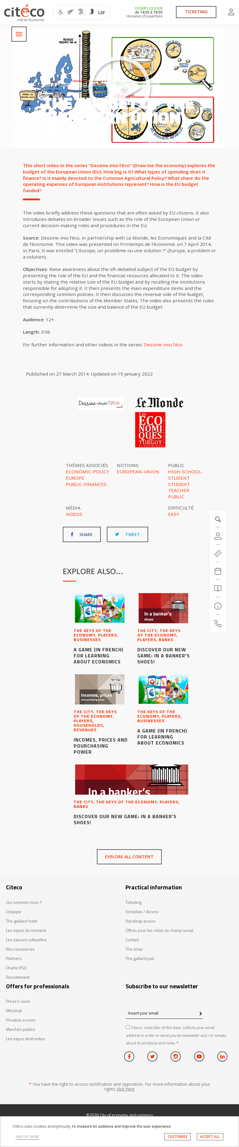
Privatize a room (20, 1020)
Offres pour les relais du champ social (159, 930)
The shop (134, 949)
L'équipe (13, 912)
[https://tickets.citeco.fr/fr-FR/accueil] (218, 553)
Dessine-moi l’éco (163, 345)
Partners (14, 958)
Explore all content (129, 856)
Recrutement (18, 977)
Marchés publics (20, 1029)
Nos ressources (20, 949)
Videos (74, 514)
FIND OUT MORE (27, 1137)
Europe (151, 84)
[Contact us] (218, 623)
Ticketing (134, 902)
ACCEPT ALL (210, 1136)
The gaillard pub (140, 958)
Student (179, 484)
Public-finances (86, 484)
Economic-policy (87, 472)
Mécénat (14, 1011)
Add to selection (164, 141)
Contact (132, 940)
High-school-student (185, 475)
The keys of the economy (89, 84)
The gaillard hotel (21, 921)
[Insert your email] (164, 1013)
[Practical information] (218, 606)
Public (176, 497)
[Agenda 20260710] (218, 571)
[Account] (218, 536)
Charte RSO (16, 968)
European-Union (138, 472)
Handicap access (141, 921)
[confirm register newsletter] (200, 1014)
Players (130, 84)
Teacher (178, 490)
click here (125, 1089)
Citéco (50, 84)
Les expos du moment (26, 930)
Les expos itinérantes (25, 1039)
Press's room (18, 1001)
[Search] (218, 588)
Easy (173, 514)
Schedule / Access (142, 912)
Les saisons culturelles (26, 940)
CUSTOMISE (177, 1136)
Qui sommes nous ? (24, 902)
